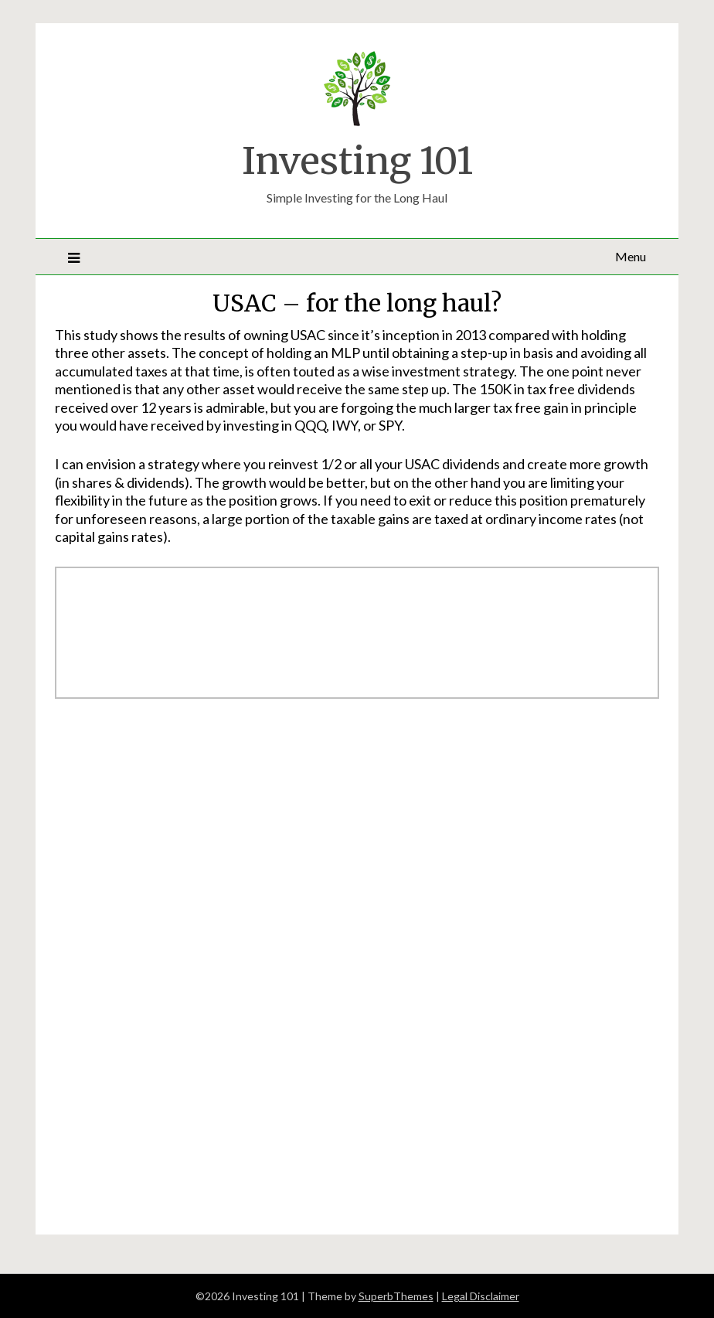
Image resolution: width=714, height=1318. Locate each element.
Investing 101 (357, 161)
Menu (630, 256)
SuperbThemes (396, 1296)
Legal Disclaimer (480, 1296)
